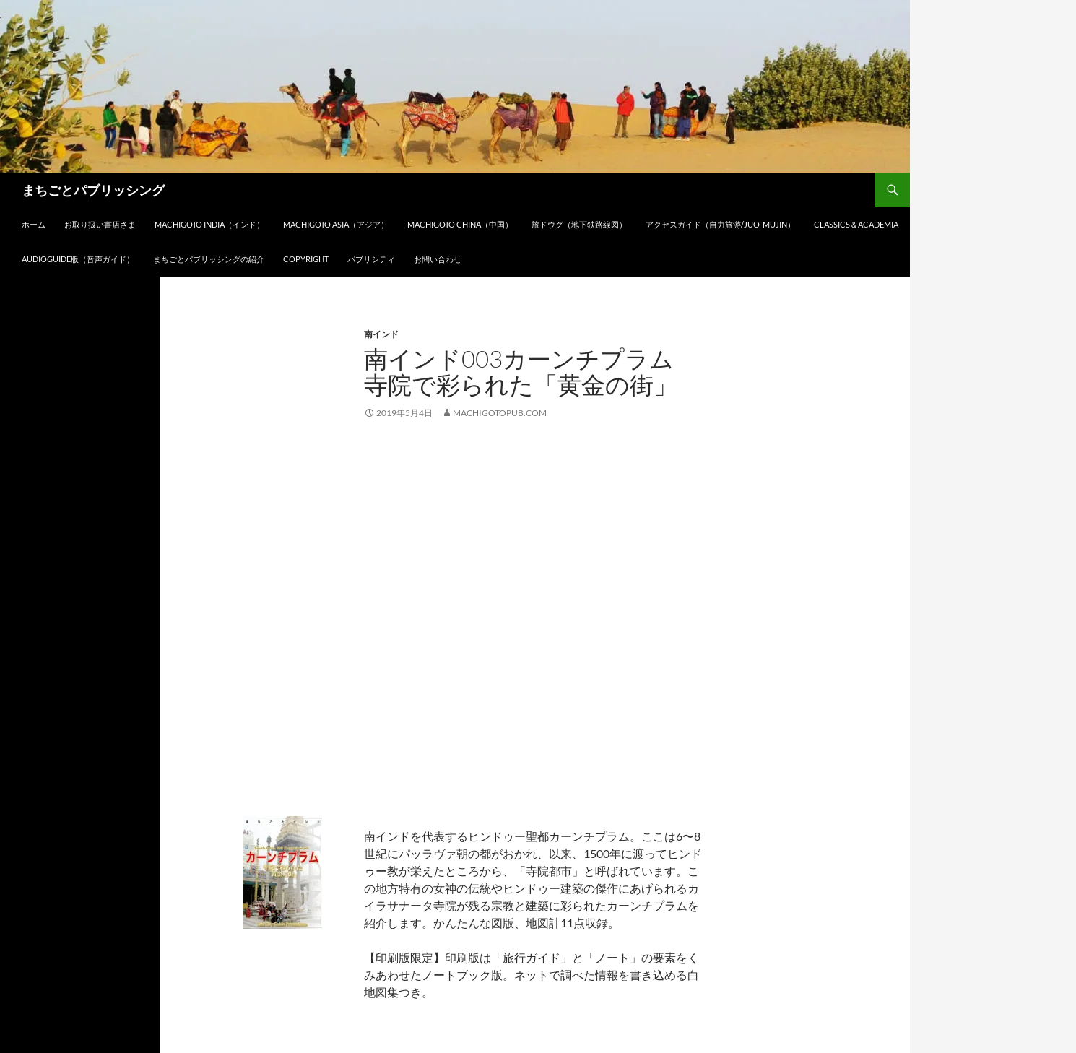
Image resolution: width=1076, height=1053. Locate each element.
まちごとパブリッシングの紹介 (208, 259)
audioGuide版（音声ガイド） (78, 259)
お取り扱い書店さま (100, 224)
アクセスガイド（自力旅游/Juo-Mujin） (720, 224)
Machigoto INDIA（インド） (209, 224)
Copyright (306, 259)
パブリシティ (371, 259)
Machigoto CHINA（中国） (460, 224)
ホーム (33, 224)
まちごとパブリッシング (93, 190)
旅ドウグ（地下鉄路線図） (579, 224)
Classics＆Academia (856, 224)
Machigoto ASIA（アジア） (336, 224)
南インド (381, 334)
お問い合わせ (437, 259)
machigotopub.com (500, 412)
